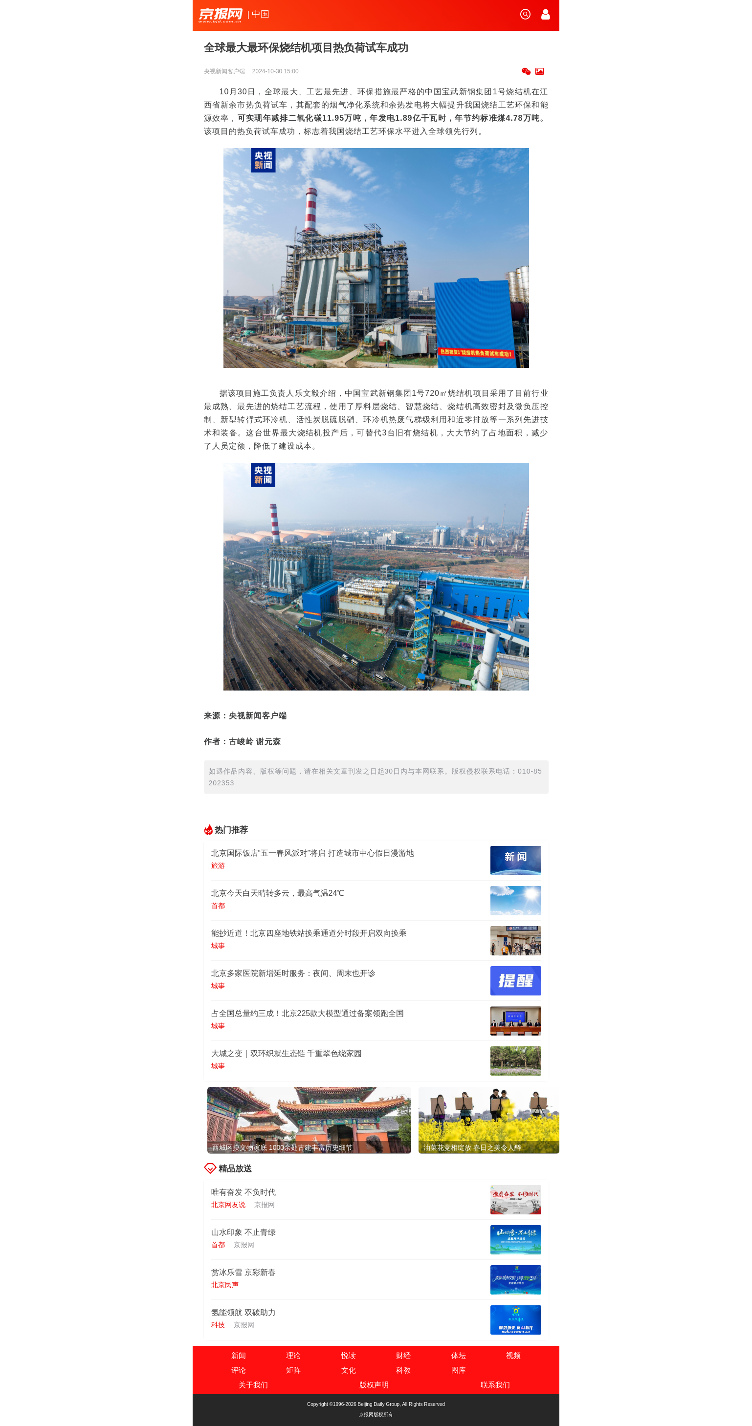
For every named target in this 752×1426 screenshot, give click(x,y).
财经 (403, 1355)
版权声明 (374, 1385)
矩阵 (293, 1370)
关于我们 (253, 1385)
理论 (293, 1355)
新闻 (238, 1355)
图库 (458, 1370)
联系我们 (495, 1385)
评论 (238, 1370)
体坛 (458, 1355)
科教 (403, 1370)
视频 (513, 1355)
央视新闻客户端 (225, 71)
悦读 (348, 1355)
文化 (348, 1370)
